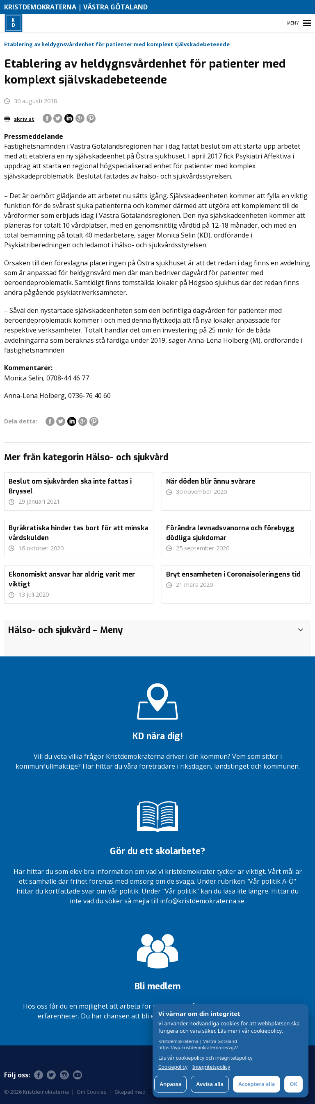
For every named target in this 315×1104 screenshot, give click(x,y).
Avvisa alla (210, 1084)
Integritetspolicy (211, 1067)
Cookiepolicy (172, 1067)
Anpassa (170, 1084)
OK (293, 1084)
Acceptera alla (256, 1084)
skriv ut (19, 118)
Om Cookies (92, 1091)
